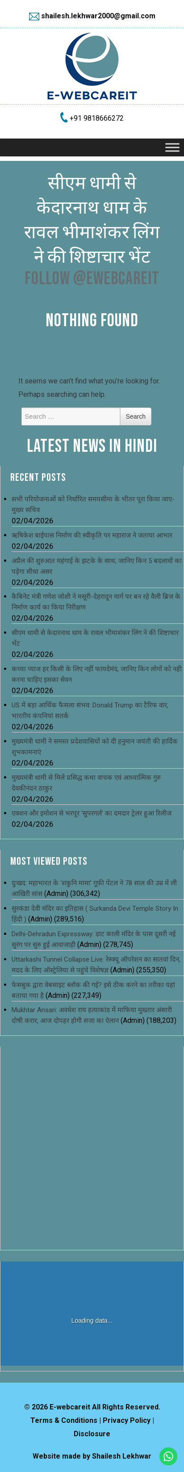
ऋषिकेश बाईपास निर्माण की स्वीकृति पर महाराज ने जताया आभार (92, 535)
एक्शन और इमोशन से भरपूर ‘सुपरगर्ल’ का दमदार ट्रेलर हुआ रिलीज (91, 813)
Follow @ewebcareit (92, 279)
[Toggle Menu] (172, 147)
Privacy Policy (127, 1420)
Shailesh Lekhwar (121, 1456)
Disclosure (92, 1434)
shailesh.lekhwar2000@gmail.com (98, 16)
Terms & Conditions (63, 1420)
